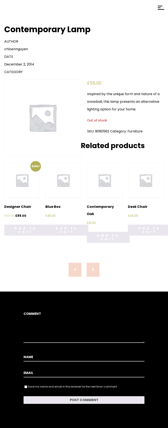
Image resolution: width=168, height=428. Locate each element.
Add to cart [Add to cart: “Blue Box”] (67, 230)
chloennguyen (16, 49)
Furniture (135, 131)
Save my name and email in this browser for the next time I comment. (73, 386)
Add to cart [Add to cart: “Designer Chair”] (25, 230)
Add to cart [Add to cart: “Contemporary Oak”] (108, 237)
